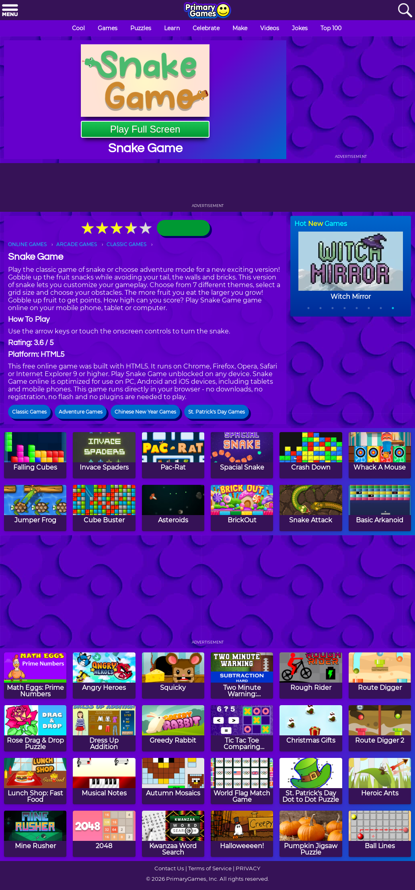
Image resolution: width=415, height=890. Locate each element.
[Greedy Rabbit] (173, 728)
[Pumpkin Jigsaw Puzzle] (310, 834)
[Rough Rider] (310, 675)
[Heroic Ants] (380, 781)
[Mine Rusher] (35, 834)
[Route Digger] (380, 675)
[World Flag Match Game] (242, 781)
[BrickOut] (242, 508)
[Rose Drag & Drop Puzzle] (35, 728)
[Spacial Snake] (242, 455)
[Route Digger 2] (380, 728)
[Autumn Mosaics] (173, 781)
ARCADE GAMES (76, 244)
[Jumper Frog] (35, 508)
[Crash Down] (310, 455)
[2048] (104, 834)
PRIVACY (248, 868)
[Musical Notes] (104, 781)
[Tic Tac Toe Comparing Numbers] (242, 728)
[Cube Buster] (104, 508)
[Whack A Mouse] (380, 455)
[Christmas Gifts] (310, 728)
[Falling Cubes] (35, 455)
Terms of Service (210, 868)
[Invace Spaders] (104, 455)
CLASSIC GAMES (126, 244)
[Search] (405, 11)
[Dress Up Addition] (104, 728)
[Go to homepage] (207, 11)
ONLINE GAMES (27, 244)
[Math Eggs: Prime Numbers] (35, 675)
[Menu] (10, 11)
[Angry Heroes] (104, 675)
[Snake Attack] (310, 508)
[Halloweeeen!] (242, 834)
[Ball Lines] (380, 834)
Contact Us (169, 868)
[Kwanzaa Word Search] (173, 834)
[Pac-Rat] (173, 455)
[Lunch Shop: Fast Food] (35, 781)
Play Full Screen (145, 129)
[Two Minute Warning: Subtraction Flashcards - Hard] (242, 675)
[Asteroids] (173, 508)
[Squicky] (173, 675)
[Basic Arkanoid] (380, 508)
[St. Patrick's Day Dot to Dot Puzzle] (310, 781)
